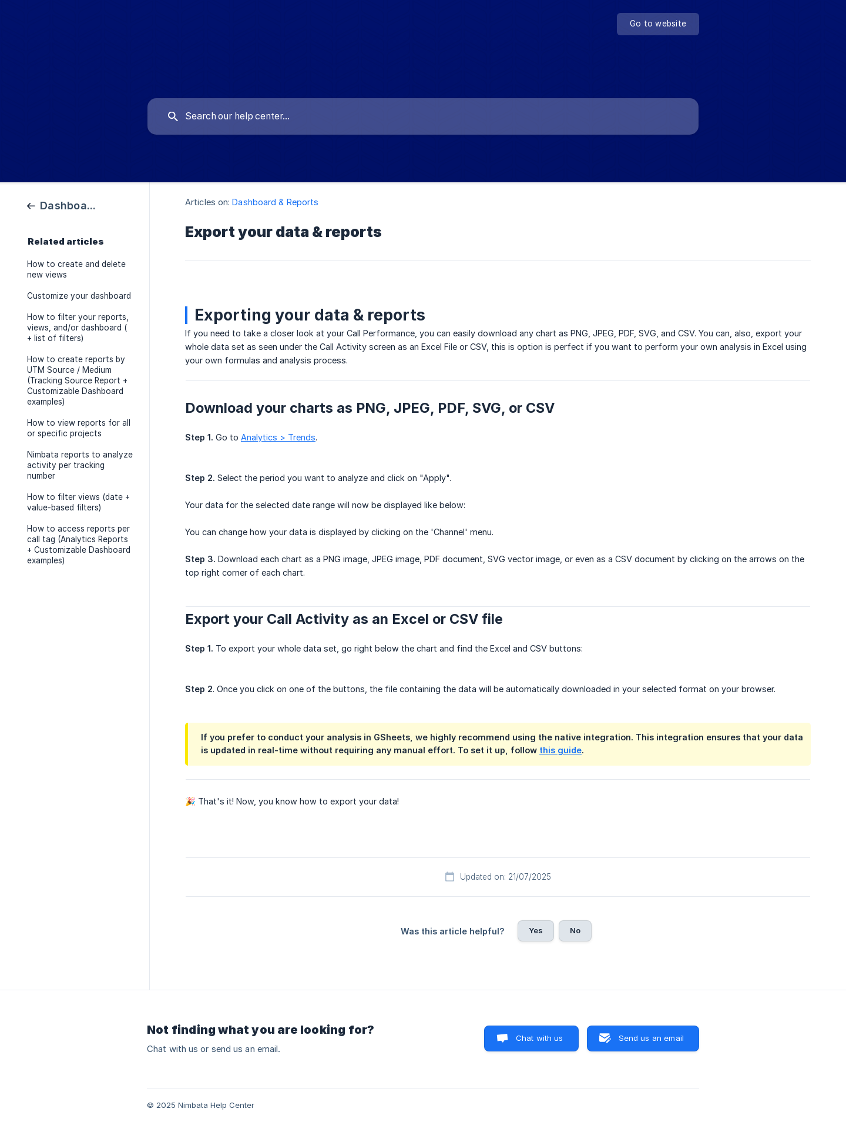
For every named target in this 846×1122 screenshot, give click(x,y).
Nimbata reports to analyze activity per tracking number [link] (80, 465)
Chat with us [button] (539, 1038)
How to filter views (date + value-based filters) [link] (78, 502)
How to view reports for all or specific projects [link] (78, 428)
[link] (63, 205)
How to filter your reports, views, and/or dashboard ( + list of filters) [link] (78, 327)
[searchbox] (423, 116)
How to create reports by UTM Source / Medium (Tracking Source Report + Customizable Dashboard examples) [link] (77, 380)
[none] (658, 24)
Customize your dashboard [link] (79, 295)
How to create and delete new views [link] (76, 269)
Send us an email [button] (651, 1038)
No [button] (575, 930)
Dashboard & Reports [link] (275, 202)
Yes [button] (536, 930)
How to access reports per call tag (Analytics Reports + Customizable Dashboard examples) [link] (78, 544)
